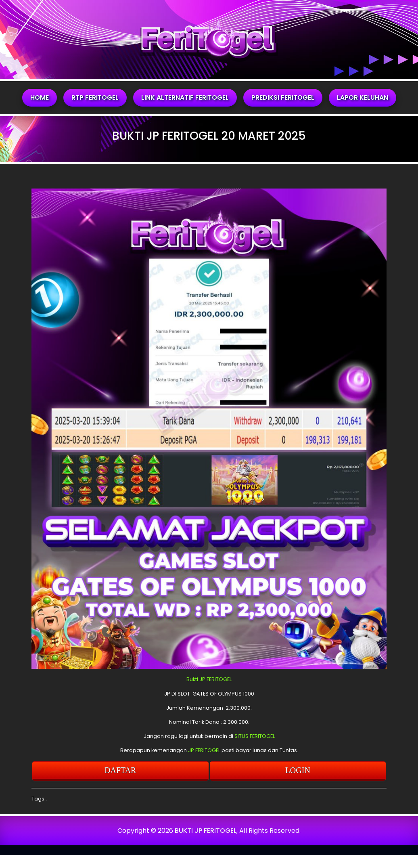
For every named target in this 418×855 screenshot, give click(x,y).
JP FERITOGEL (204, 750)
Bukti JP (195, 679)
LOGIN (297, 770)
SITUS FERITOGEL (254, 736)
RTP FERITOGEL (95, 97)
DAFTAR (120, 770)
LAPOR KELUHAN (362, 97)
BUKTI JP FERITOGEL (205, 830)
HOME (39, 97)
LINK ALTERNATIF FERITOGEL (185, 97)
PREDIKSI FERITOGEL (282, 97)
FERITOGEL (219, 679)
